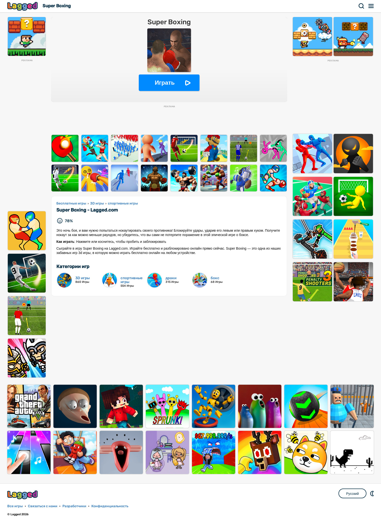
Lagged (23, 6)
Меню (371, 6)
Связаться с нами (42, 506)
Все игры (15, 506)
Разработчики (74, 506)
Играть (165, 82)
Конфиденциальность (109, 506)
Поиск (361, 6)
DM (372, 493)
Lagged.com (23, 495)
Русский (352, 494)
